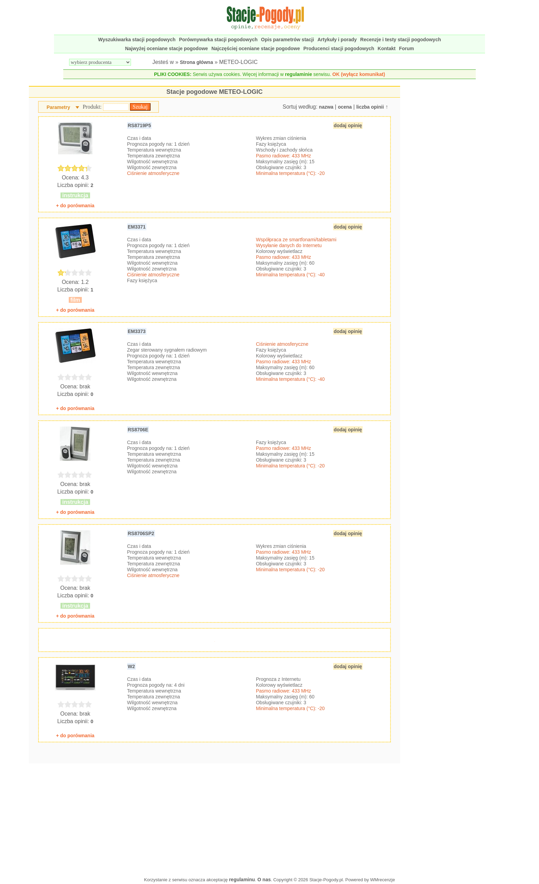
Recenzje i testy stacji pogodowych (400, 39)
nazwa (326, 107)
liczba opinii (370, 107)
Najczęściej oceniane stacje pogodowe (255, 48)
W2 (131, 666)
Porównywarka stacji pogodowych (218, 39)
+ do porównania (75, 205)
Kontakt (387, 48)
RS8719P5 (139, 125)
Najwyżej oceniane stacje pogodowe (166, 48)
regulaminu (242, 879)
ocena (345, 107)
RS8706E (138, 429)
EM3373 (137, 331)
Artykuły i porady (336, 39)
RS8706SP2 (141, 533)
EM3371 (137, 227)
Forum (406, 48)
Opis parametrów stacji (287, 39)
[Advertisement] (214, 818)
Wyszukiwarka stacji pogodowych (136, 39)
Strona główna (196, 62)
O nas (264, 879)
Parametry (58, 107)
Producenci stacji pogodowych (338, 48)
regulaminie (298, 74)
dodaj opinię (348, 125)
